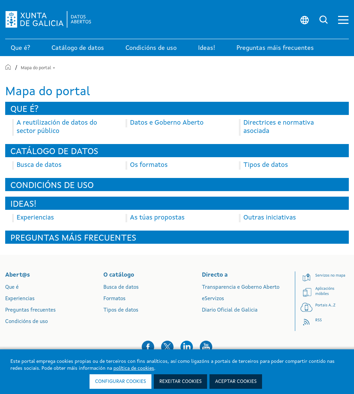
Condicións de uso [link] (151, 48)
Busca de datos (121, 287)
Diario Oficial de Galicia (230, 310)
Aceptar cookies (236, 381)
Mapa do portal (38, 68)
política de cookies (133, 368)
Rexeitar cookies (180, 381)
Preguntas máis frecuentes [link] (275, 48)
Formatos (114, 299)
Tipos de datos (120, 310)
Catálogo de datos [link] (78, 48)
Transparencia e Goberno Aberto (240, 287)
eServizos (213, 299)
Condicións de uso (26, 321)
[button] (343, 19)
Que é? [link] (20, 48)
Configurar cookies (120, 381)
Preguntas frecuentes (30, 310)
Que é (12, 287)
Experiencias (20, 299)
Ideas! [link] (206, 48)
